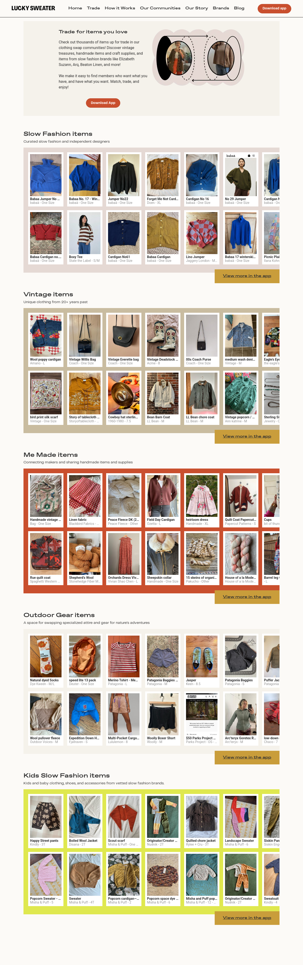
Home (75, 8)
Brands (221, 8)
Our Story (196, 8)
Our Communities (160, 8)
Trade (93, 8)
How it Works (120, 8)
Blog (239, 8)
